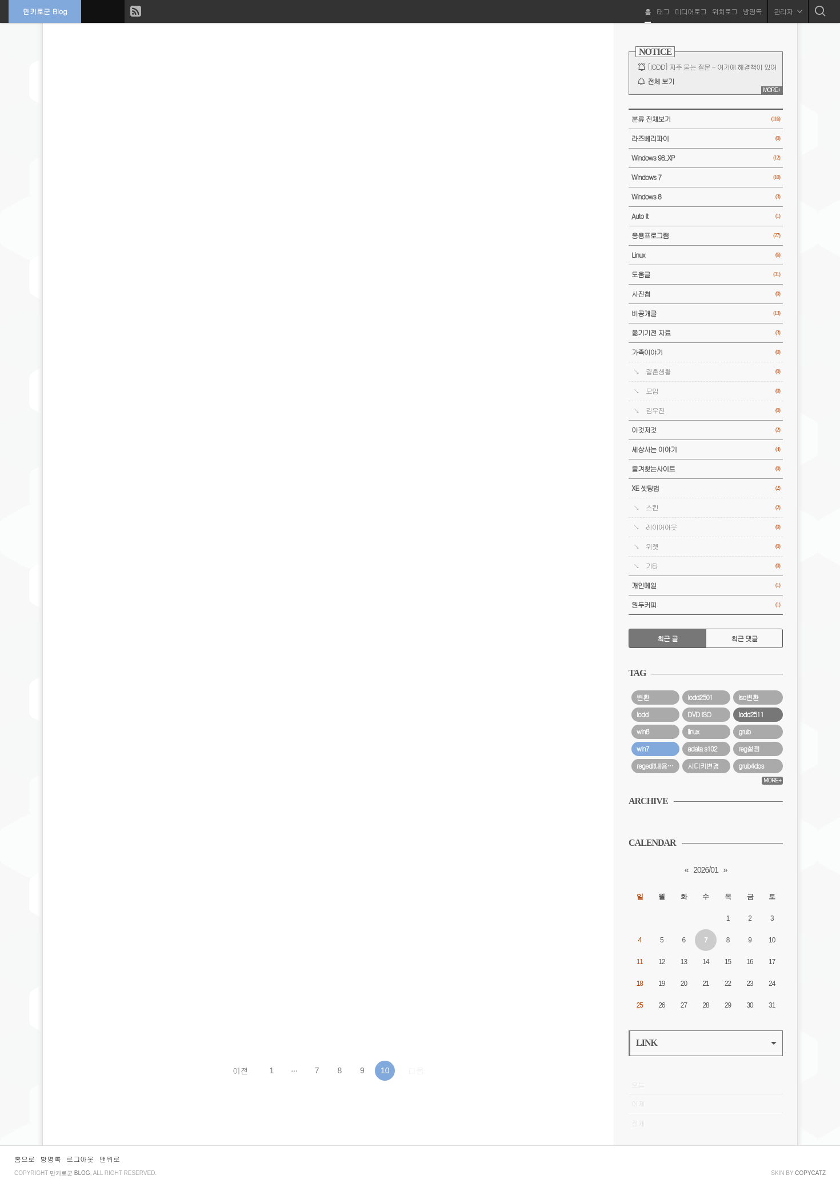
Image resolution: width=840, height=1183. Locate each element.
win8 (643, 731)
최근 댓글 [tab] (744, 638)
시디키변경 (702, 765)
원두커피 (705, 605)
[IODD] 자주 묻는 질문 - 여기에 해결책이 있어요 (715, 66)
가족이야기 (705, 352)
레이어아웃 (713, 527)
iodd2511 (750, 714)
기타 (713, 566)
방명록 (752, 11)
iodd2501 (700, 697)
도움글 (705, 274)
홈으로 (24, 1159)
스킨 (713, 507)
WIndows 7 (705, 177)
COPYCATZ (810, 1173)
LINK (706, 1043)
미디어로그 (690, 11)
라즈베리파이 (705, 138)
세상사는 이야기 (705, 449)
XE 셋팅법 (705, 488)
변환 (643, 697)
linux (693, 731)
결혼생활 (713, 371)
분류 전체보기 (705, 119)
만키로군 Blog (45, 11)
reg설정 (748, 748)
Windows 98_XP (705, 158)
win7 (643, 748)
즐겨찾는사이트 (705, 468)
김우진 (713, 410)
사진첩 (705, 294)
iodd (642, 714)
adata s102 (702, 748)
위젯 (713, 546)
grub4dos (751, 765)
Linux (705, 255)
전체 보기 (660, 81)
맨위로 (109, 1159)
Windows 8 (705, 196)
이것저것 (705, 430)
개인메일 (705, 585)
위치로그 (724, 11)
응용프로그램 (705, 235)
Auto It (705, 216)
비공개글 (705, 313)
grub (744, 731)
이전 (241, 1070)
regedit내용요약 (658, 765)
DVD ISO (699, 714)
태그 (663, 11)
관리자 (788, 11)
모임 (713, 391)
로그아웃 (80, 1159)
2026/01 (705, 869)
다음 (416, 1070)
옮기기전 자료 (705, 332)
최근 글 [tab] (667, 638)
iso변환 (748, 697)
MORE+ (772, 90)
